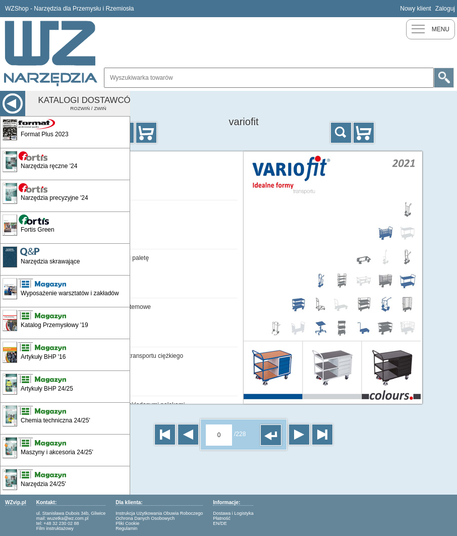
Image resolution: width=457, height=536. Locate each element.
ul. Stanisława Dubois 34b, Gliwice (71, 513)
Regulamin (126, 528)
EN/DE (220, 523)
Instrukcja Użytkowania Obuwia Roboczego (159, 513)
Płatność (222, 518)
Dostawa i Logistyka (233, 513)
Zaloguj (445, 8)
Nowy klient (415, 8)
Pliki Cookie (127, 523)
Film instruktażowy (55, 528)
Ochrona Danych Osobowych (145, 518)
